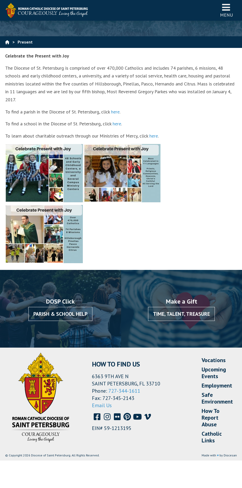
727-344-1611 (124, 390)
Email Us (102, 405)
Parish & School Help (60, 314)
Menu (226, 10)
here (115, 112)
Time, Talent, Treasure (181, 314)
